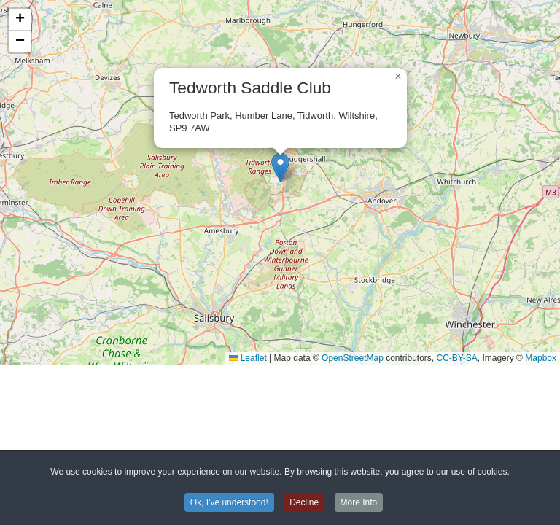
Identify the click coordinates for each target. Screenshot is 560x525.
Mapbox (540, 358)
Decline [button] (304, 504)
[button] (280, 167)
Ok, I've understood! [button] (229, 504)
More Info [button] (359, 504)
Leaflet (247, 358)
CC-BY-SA (457, 358)
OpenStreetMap (353, 358)
